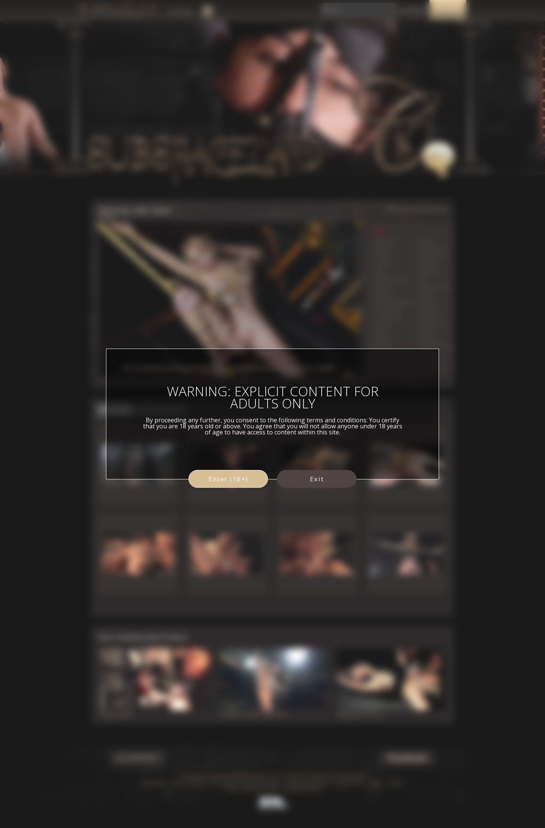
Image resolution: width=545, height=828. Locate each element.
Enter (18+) (228, 478)
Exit (317, 478)
